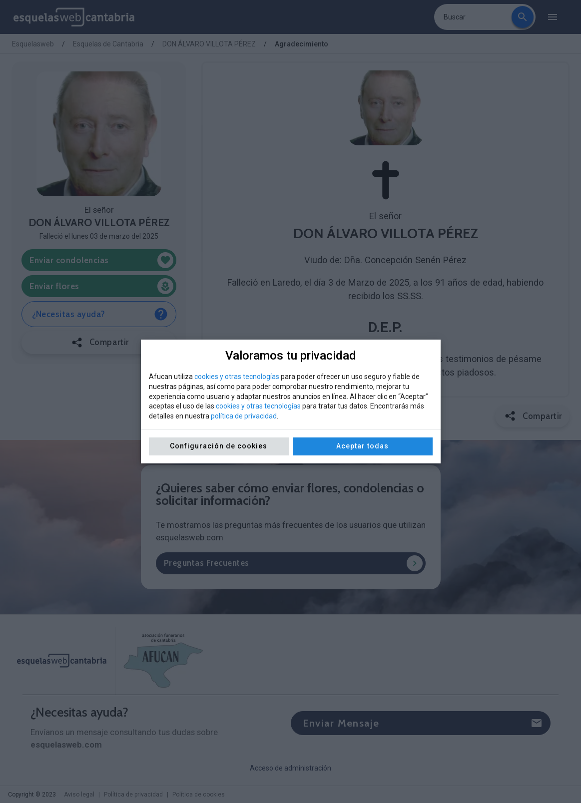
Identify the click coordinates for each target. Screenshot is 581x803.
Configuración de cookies (218, 446)
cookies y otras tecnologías (236, 377)
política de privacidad (244, 416)
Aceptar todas (362, 446)
